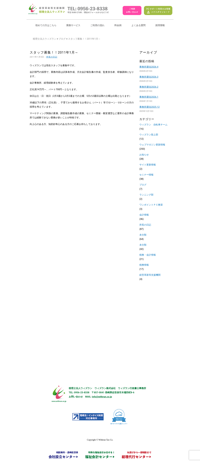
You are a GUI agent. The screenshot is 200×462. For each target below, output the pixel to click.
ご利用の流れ (97, 25)
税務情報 (144, 264)
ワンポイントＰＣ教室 (151, 204)
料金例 (117, 25)
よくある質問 (138, 25)
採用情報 (160, 25)
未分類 (142, 234)
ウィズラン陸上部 (148, 134)
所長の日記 (51, 57)
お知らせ (144, 154)
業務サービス (73, 25)
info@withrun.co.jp (102, 396)
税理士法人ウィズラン (44, 38)
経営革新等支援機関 (149, 275)
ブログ (62, 38)
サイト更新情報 (147, 164)
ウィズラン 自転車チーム (153, 124)
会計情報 (144, 214)
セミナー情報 (146, 174)
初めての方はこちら (45, 25)
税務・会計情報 (147, 254)
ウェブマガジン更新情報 (152, 144)
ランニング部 (146, 194)
